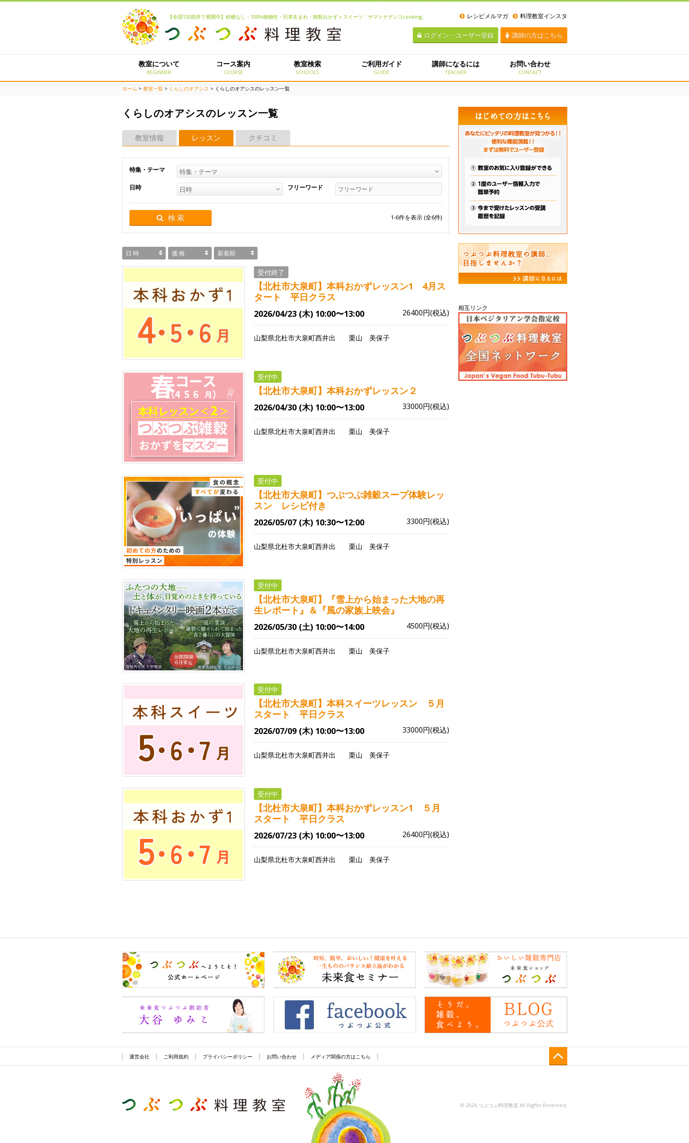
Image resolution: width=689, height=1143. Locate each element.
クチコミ (263, 138)
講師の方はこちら (534, 35)
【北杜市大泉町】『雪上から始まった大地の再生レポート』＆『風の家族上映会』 (349, 605)
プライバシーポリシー (228, 1056)
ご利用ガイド (381, 67)
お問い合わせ (530, 67)
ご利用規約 (176, 1056)
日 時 (132, 253)
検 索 (170, 218)
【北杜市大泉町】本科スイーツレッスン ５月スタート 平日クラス (349, 709)
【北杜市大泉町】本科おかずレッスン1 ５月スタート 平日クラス (347, 813)
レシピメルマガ (484, 16)
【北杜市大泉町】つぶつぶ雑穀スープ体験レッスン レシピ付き (349, 500)
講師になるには (456, 67)
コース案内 (233, 67)
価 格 (178, 253)
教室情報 (149, 138)
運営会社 (139, 1056)
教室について (159, 67)
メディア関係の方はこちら (341, 1056)
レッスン (206, 138)
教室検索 (307, 67)
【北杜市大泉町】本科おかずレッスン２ (340, 390)
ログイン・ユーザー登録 (455, 35)
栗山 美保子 (369, 337)
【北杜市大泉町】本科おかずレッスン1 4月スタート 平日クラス (350, 292)
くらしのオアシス (189, 88)
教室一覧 (153, 88)
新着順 (226, 253)
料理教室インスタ (540, 16)
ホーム (129, 88)
